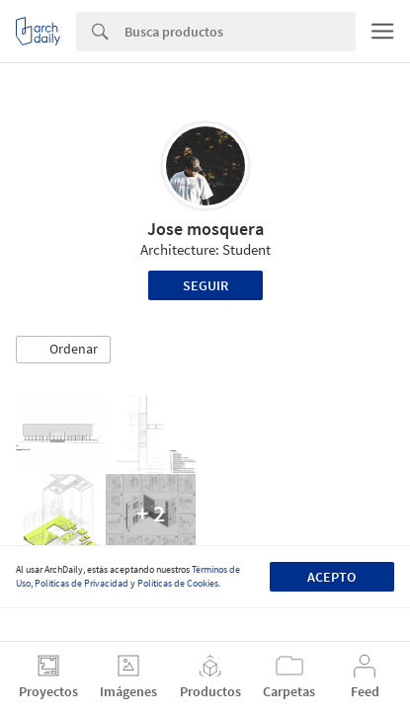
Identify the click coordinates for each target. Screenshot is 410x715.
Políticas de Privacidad (81, 583)
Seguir (205, 285)
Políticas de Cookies (177, 583)
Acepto (331, 577)
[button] (63, 349)
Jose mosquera (205, 228)
